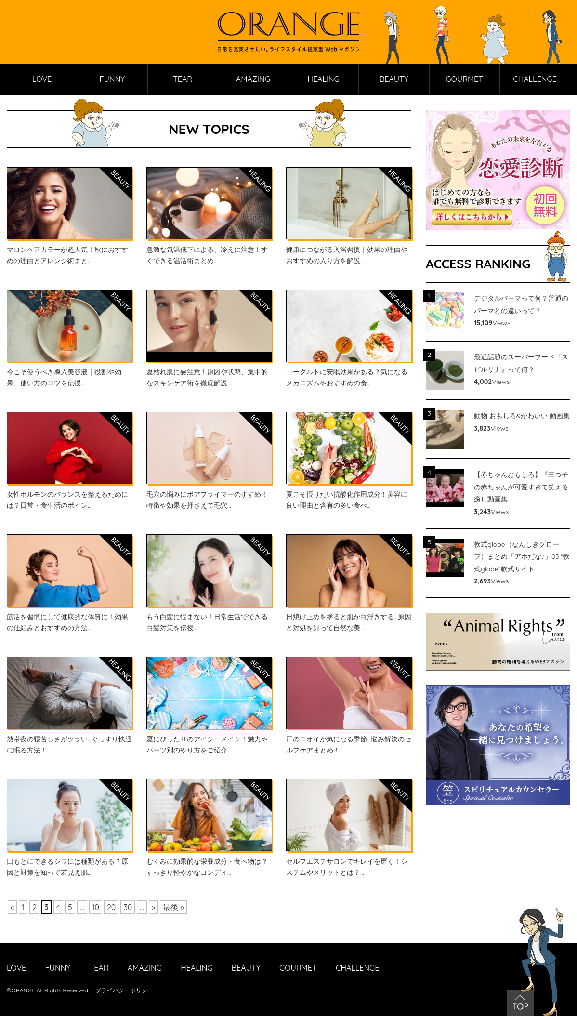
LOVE (42, 79)
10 (95, 907)
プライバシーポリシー (124, 990)
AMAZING (253, 79)
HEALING (324, 79)
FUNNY (112, 79)
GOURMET (464, 79)
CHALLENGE (534, 79)
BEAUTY (394, 79)
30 (128, 907)
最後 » (173, 907)
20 (111, 907)
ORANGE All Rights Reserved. (51, 990)
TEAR (182, 79)
